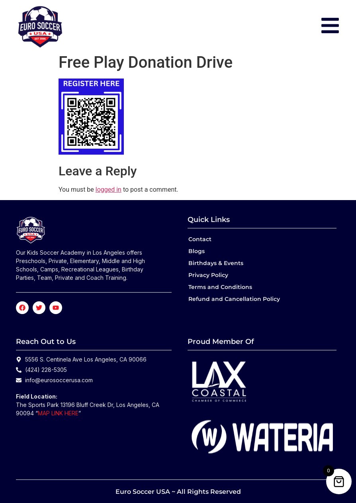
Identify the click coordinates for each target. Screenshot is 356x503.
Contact (199, 239)
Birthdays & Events (215, 263)
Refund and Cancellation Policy (234, 299)
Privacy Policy (208, 275)
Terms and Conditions (220, 287)
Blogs (196, 251)
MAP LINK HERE (58, 413)
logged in (108, 189)
